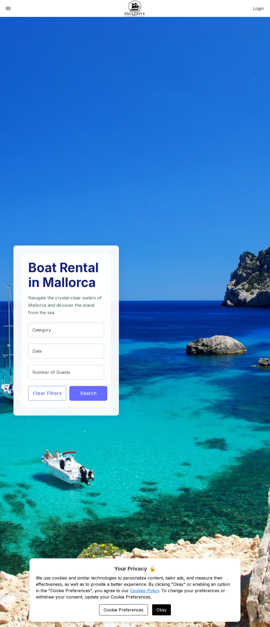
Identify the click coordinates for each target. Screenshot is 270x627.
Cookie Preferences (123, 609)
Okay (161, 609)
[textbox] (66, 330)
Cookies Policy (144, 590)
